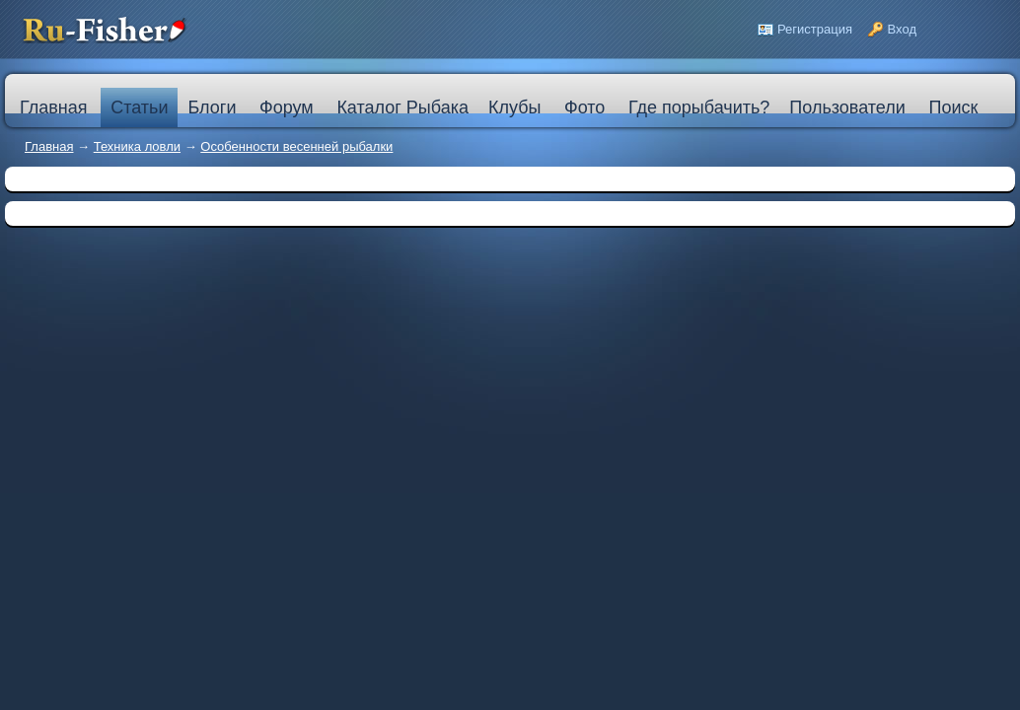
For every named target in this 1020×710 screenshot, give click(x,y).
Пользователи (847, 107)
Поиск (953, 107)
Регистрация (814, 29)
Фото (584, 107)
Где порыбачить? (698, 107)
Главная (49, 146)
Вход (902, 29)
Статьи (139, 107)
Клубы (514, 107)
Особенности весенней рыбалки (296, 146)
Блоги (211, 107)
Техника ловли (137, 146)
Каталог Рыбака (402, 107)
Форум (286, 107)
